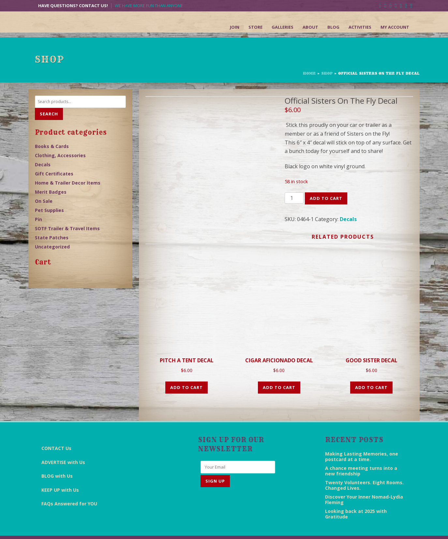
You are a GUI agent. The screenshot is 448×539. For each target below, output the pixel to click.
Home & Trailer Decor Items (67, 183)
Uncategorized (52, 247)
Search (49, 114)
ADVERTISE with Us (63, 444)
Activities (360, 27)
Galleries (282, 27)
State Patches (51, 237)
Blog (333, 27)
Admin (405, 527)
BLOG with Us (57, 458)
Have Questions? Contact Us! (73, 5)
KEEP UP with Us (60, 472)
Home (309, 73)
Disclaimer (263, 527)
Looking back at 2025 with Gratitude (356, 495)
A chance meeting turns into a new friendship (361, 452)
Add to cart (326, 198)
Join (234, 27)
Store (255, 27)
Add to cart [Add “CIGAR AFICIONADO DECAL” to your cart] (279, 369)
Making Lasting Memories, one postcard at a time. (361, 438)
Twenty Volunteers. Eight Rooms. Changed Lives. (364, 466)
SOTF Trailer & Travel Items (67, 228)
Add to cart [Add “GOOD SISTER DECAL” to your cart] (371, 369)
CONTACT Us (56, 430)
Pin (38, 219)
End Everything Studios (189, 527)
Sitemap (383, 527)
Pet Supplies (49, 210)
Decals (348, 219)
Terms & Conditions (300, 527)
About (310, 27)
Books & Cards (52, 146)
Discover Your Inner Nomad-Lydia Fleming (364, 481)
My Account (395, 27)
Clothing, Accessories (60, 155)
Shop (327, 73)
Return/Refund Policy (347, 527)
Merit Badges (51, 192)
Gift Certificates (54, 174)
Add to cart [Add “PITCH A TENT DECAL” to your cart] (186, 369)
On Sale (43, 201)
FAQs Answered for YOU (69, 485)
